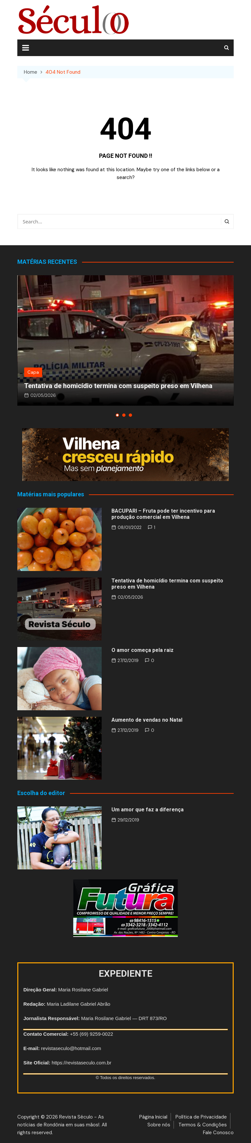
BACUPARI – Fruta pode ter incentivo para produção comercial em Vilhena (163, 514)
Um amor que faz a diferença (147, 809)
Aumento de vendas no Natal (146, 720)
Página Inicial (153, 1117)
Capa (33, 372)
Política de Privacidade (201, 1117)
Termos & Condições (202, 1124)
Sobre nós (158, 1124)
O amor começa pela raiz (142, 650)
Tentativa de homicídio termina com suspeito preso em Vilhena (118, 386)
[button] (117, 415)
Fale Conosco (218, 1132)
